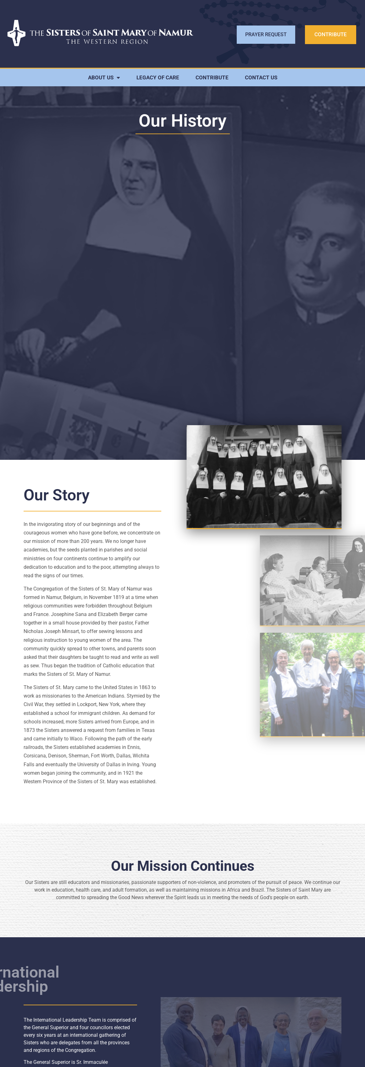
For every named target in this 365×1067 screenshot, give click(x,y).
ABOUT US (104, 77)
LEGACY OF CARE (157, 77)
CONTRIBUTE (212, 77)
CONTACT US (261, 77)
